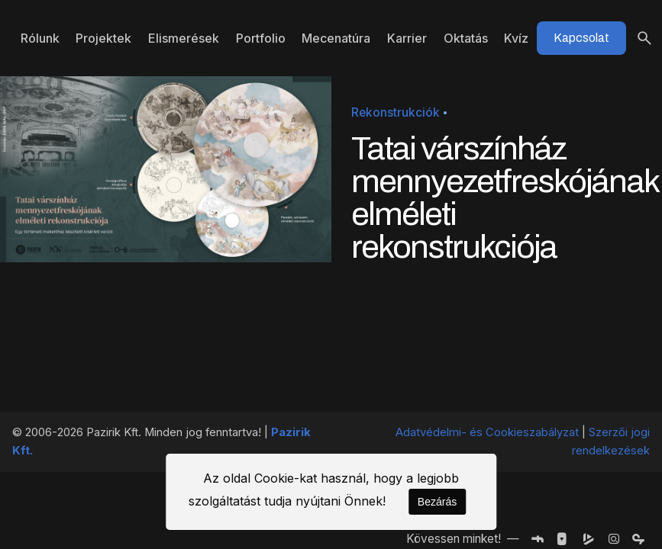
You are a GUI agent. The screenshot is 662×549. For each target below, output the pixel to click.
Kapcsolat (581, 37)
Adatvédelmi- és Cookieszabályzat (487, 432)
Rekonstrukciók (395, 112)
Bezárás (437, 502)
